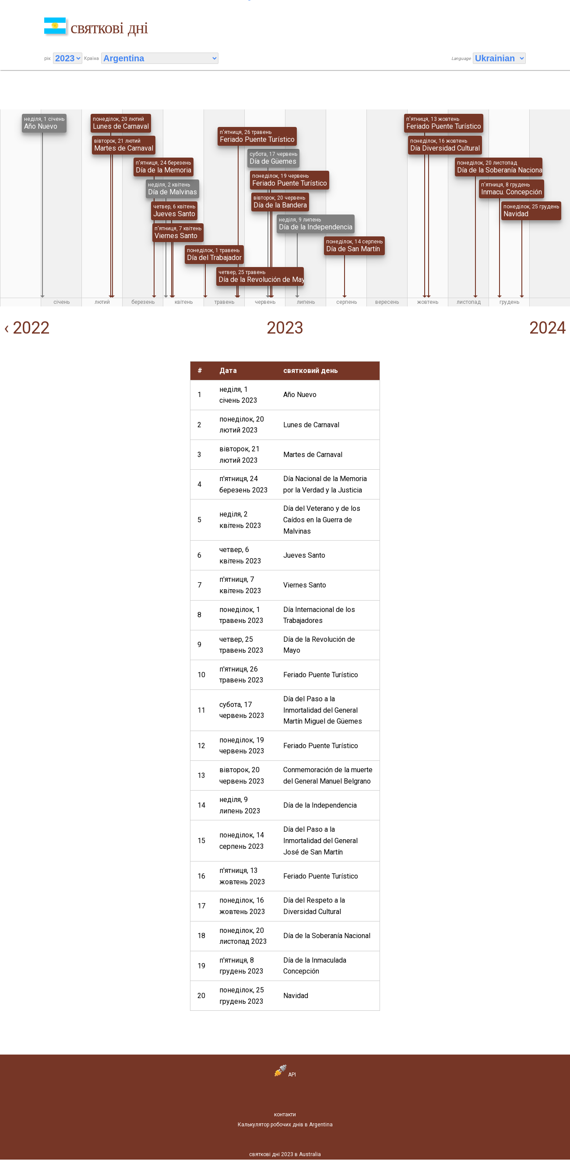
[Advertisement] (93, 422)
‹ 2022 (24, 328)
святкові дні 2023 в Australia (285, 1154)
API (285, 1075)
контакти (285, 1114)
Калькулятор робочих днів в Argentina (285, 1125)
